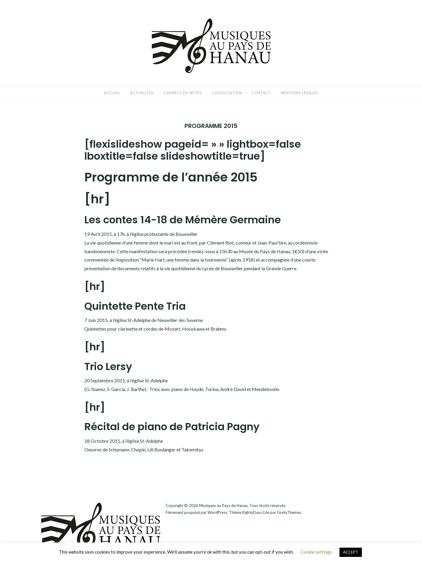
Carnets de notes (183, 92)
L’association (227, 92)
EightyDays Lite (255, 512)
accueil (112, 92)
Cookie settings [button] (316, 552)
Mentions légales (299, 92)
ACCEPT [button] (350, 552)
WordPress (217, 512)
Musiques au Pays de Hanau (223, 505)
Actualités (142, 92)
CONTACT (261, 92)
